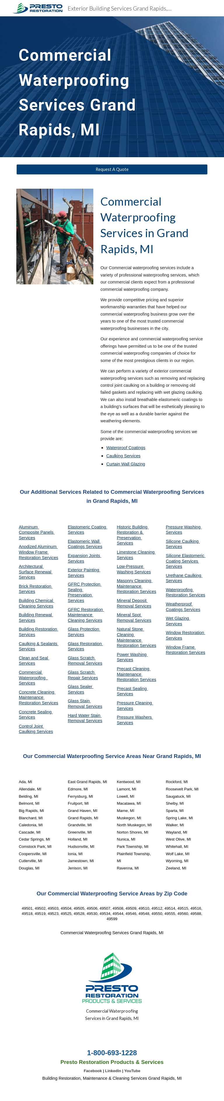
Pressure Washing (184, 527)
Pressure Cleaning (135, 703)
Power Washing (132, 654)
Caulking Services (123, 456)
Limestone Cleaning (136, 552)
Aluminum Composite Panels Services (37, 532)
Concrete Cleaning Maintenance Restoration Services (38, 697)
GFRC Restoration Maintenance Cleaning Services (86, 615)
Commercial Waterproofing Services (33, 677)
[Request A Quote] (112, 169)
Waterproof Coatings (125, 447)
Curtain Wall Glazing (125, 464)
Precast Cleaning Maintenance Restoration (133, 674)
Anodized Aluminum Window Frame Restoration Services (38, 552)
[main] (103, 87)
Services (125, 557)
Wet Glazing (178, 618)
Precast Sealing (132, 688)
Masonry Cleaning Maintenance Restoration (134, 586)
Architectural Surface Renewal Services (35, 572)
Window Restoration (185, 632)
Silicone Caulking (183, 541)
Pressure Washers (135, 717)
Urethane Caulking (184, 575)
